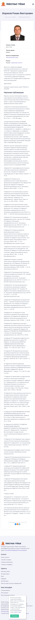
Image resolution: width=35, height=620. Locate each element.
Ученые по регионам (6, 562)
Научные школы (5, 571)
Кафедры (3, 578)
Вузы (2, 576)
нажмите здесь (17, 612)
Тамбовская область (16, 63)
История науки (5, 574)
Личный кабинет (5, 590)
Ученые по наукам (6, 559)
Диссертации (4, 581)
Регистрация (4, 593)
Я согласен (14, 616)
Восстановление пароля (8, 595)
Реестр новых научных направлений (11, 583)
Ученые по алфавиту (7, 564)
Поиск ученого (5, 557)
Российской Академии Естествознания (16, 550)
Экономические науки (12, 57)
